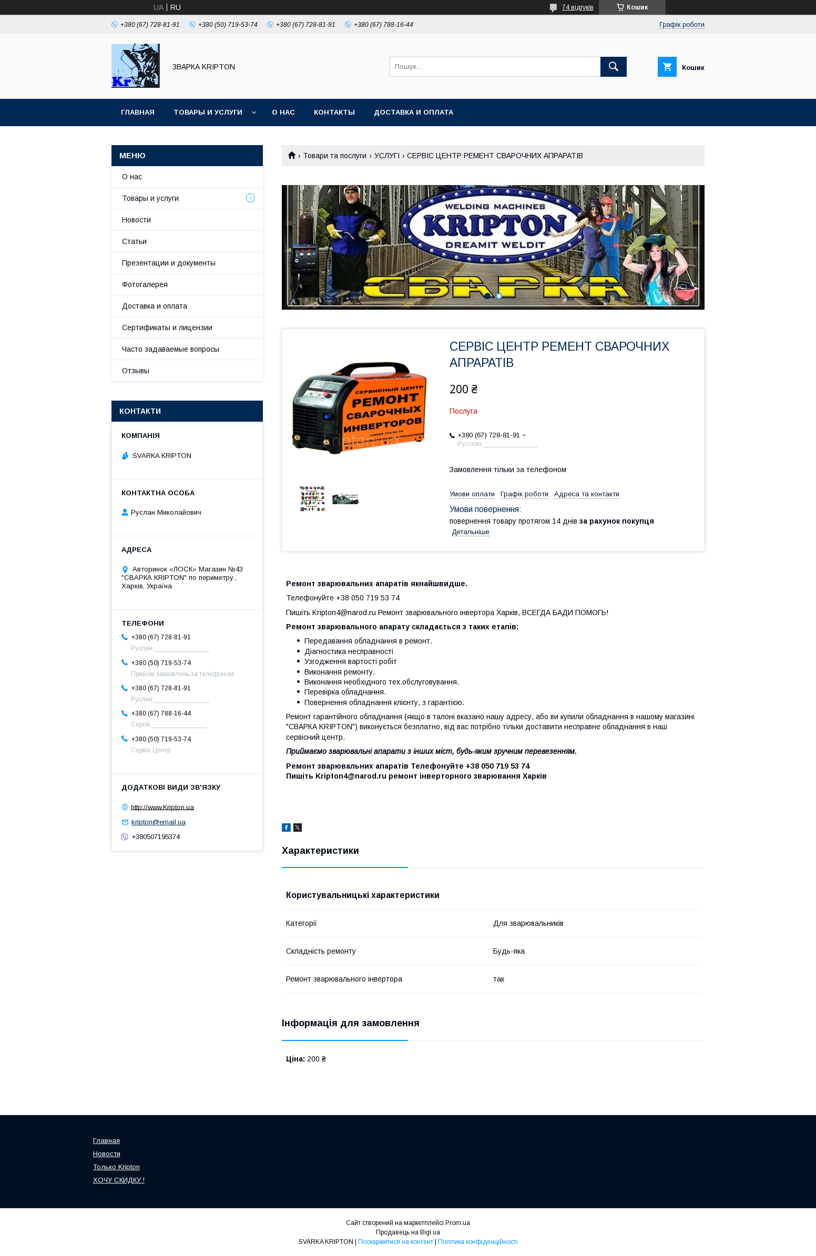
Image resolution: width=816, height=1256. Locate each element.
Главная (138, 112)
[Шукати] (613, 67)
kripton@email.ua (158, 822)
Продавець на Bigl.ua (408, 1232)
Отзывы (135, 370)
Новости (136, 220)
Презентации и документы (169, 263)
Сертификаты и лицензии (167, 327)
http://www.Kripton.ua (162, 807)
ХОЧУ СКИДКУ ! (119, 1180)
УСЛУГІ (387, 155)
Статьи (134, 241)
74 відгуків (578, 7)
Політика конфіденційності (478, 1241)
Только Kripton (116, 1167)
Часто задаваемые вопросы (170, 349)
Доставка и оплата (413, 112)
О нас (283, 112)
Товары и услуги (208, 112)
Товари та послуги (334, 155)
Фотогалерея (145, 284)
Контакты (334, 112)
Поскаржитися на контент (395, 1241)
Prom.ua (457, 1223)
